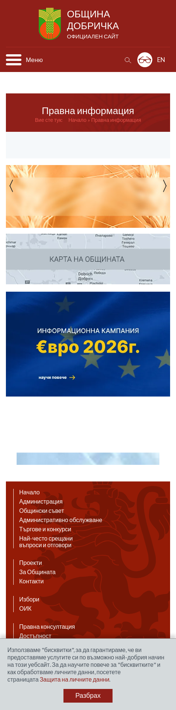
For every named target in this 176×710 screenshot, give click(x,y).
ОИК (25, 608)
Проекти (30, 562)
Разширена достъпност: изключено (144, 59)
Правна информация (116, 120)
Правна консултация (47, 626)
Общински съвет (41, 510)
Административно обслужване (60, 520)
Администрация (41, 501)
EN (161, 60)
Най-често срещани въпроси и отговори (46, 541)
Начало (77, 120)
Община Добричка (94, 24)
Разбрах (88, 695)
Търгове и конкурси (45, 529)
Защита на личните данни (75, 679)
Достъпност (35, 635)
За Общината (37, 572)
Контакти (31, 581)
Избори (29, 599)
